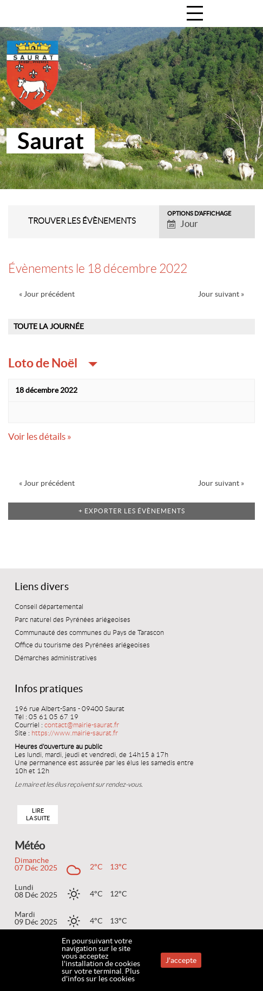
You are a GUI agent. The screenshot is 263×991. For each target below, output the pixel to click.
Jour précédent (47, 294)
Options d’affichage (199, 214)
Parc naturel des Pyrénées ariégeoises (72, 620)
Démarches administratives (56, 658)
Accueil (243, 14)
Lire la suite (38, 814)
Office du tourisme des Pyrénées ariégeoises (82, 645)
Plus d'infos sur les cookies (101, 975)
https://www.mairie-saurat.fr (74, 733)
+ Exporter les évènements (131, 510)
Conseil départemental (49, 607)
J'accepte (181, 960)
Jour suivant (221, 294)
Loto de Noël (44, 363)
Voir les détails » (39, 436)
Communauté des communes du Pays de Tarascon (89, 633)
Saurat (50, 140)
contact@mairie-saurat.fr (81, 725)
